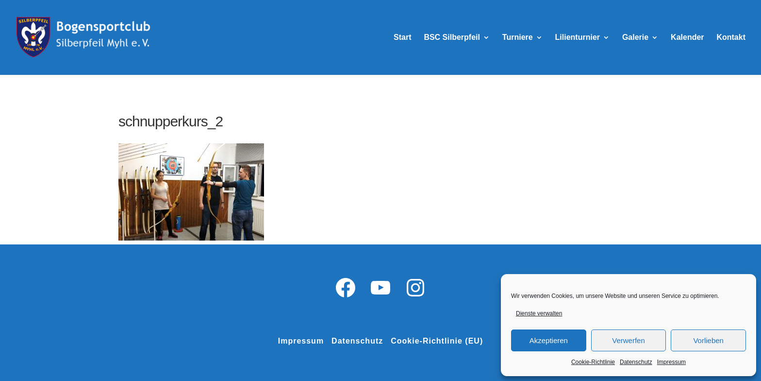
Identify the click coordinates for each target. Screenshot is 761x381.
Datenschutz (636, 362)
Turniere (517, 37)
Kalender (687, 37)
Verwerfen (628, 340)
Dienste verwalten (539, 313)
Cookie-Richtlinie (593, 362)
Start (402, 37)
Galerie (635, 37)
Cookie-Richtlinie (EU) (437, 341)
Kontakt (730, 37)
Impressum (671, 362)
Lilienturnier (577, 37)
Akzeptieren (548, 340)
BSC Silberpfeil (452, 37)
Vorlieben (708, 340)
